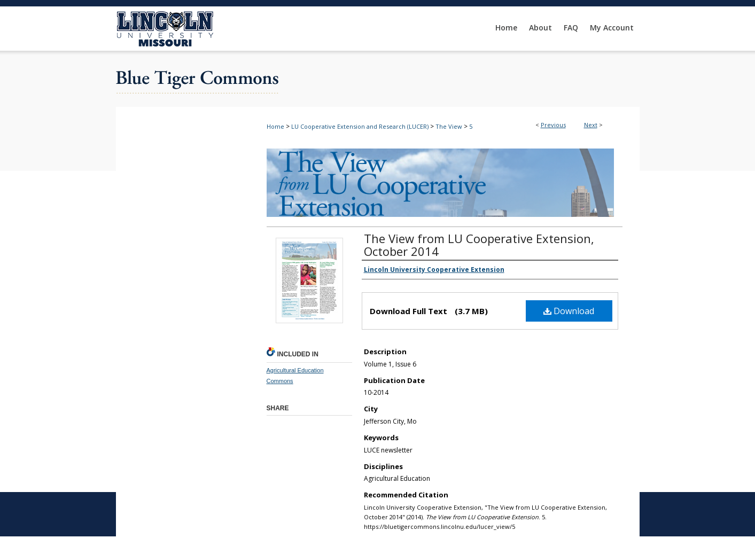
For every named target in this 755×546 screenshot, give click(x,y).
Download (568, 311)
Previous (553, 125)
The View (448, 126)
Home (275, 126)
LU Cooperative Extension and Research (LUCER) (360, 126)
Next (590, 125)
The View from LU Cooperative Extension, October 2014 (479, 244)
